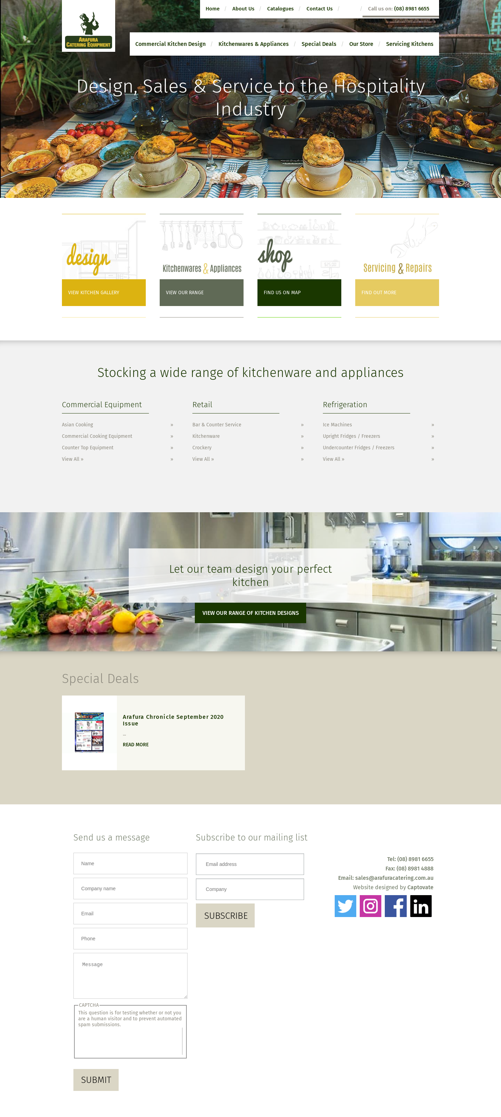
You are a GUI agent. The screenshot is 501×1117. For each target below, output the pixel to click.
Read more (136, 745)
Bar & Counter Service (216, 425)
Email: (346, 878)
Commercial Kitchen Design (170, 44)
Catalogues (280, 9)
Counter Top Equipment (87, 448)
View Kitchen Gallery (93, 293)
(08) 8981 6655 (411, 9)
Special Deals (319, 44)
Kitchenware (206, 436)
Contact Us (320, 9)
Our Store (361, 44)
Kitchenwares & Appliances (253, 44)
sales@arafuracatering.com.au (394, 878)
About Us (243, 9)
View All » (73, 459)
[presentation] (130, 1046)
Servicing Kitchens (410, 44)
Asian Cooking (77, 425)
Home (213, 9)
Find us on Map (282, 293)
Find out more (378, 293)
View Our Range (185, 293)
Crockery (202, 448)
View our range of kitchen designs (250, 613)
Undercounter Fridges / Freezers (359, 448)
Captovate (420, 887)
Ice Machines (337, 425)
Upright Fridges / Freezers (351, 436)
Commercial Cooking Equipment (97, 436)
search (352, 9)
